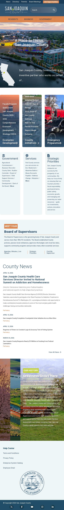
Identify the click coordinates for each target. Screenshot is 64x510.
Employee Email (9, 468)
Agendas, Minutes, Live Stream (12, 252)
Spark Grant (8, 108)
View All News (55, 352)
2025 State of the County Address (31, 115)
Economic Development (10, 141)
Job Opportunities (51, 2)
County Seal (32, 483)
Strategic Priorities (33, 252)
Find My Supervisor (51, 252)
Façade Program (10, 104)
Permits (24, 2)
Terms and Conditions (11, 453)
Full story (6, 310)
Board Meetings (35, 2)
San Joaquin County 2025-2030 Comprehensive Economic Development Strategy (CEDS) (9, 122)
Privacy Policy (8, 458)
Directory (15, 2)
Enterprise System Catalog (13, 463)
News (8, 2)
